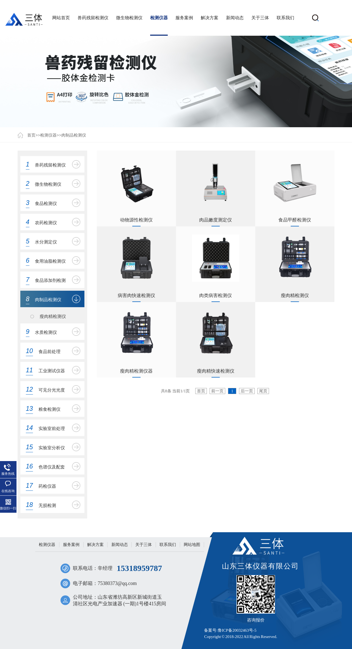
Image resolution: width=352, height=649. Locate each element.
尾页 (263, 391)
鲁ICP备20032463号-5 (237, 630)
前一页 (217, 391)
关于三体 (260, 17)
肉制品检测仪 (73, 135)
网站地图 (192, 544)
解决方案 (209, 17)
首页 (31, 135)
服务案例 (184, 17)
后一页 (247, 391)
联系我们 (285, 17)
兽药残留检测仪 (93, 17)
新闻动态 (235, 17)
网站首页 (61, 17)
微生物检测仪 (129, 17)
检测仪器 (159, 17)
